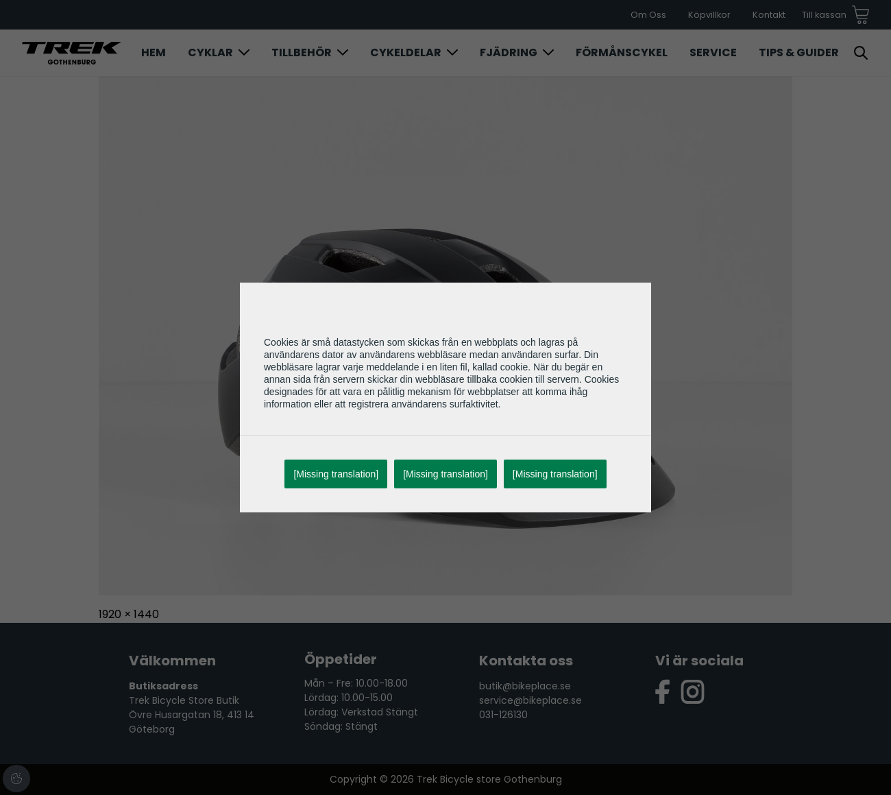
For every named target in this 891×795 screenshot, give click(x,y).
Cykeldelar (405, 52)
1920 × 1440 (129, 614)
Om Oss (648, 15)
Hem (153, 52)
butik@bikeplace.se (525, 686)
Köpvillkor (709, 15)
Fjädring (508, 52)
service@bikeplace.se (530, 700)
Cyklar (210, 52)
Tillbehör (301, 52)
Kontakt (769, 15)
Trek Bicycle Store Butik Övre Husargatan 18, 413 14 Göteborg (191, 714)
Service (713, 52)
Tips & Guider (799, 52)
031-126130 (503, 715)
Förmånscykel (622, 52)
